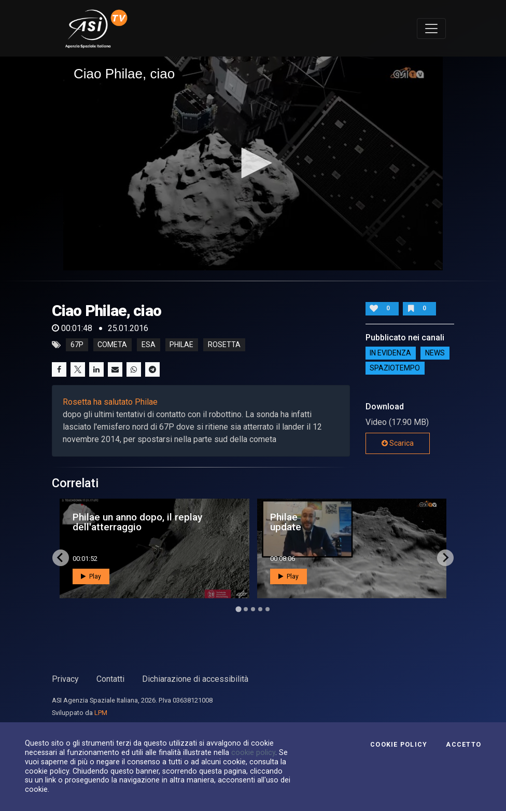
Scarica (398, 443)
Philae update (285, 522)
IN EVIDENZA (390, 353)
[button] (253, 163)
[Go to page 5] (267, 609)
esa (149, 345)
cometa (112, 345)
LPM (100, 713)
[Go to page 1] (238, 609)
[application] (253, 163)
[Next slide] (445, 557)
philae (181, 345)
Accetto (463, 744)
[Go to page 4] (260, 609)
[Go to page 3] (253, 609)
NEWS (435, 353)
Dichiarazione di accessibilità (195, 679)
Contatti (110, 679)
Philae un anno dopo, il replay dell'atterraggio (137, 522)
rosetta (224, 345)
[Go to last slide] (60, 557)
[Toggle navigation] (431, 28)
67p (77, 345)
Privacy (65, 679)
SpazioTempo (395, 368)
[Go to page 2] (246, 609)
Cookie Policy (398, 744)
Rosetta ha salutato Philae (110, 402)
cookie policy (253, 752)
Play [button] (91, 576)
